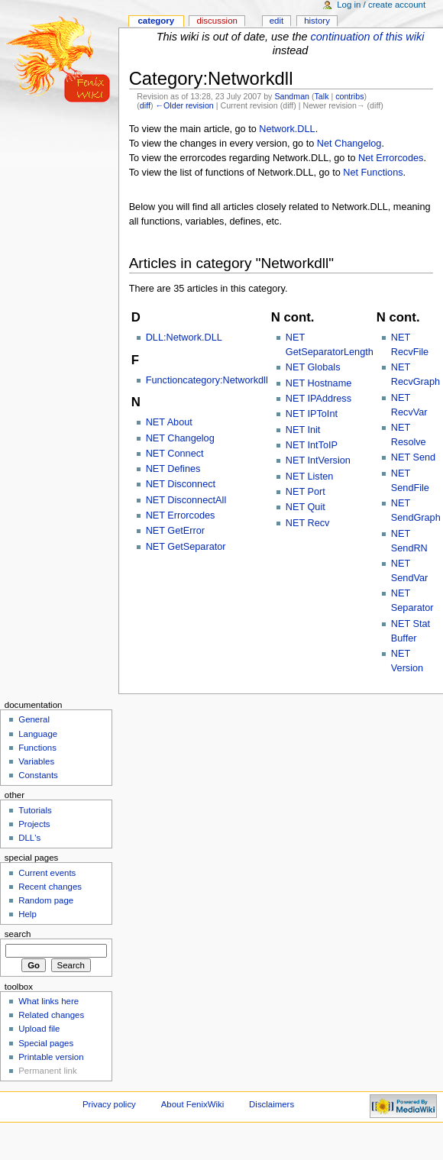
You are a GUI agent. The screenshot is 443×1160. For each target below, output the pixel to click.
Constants (38, 775)
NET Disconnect (180, 484)
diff (145, 105)
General (34, 719)
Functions (37, 747)
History (317, 20)
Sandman (291, 96)
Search (18, 934)
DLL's (29, 837)
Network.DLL (287, 129)
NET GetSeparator (186, 546)
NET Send (413, 457)
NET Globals (313, 367)
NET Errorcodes (180, 515)
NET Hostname (319, 383)
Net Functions (373, 172)
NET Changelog (180, 438)
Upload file (39, 1028)
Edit (276, 20)
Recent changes (50, 886)
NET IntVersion (318, 460)
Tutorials (35, 810)
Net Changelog (349, 143)
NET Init (303, 430)
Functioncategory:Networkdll (207, 380)
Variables (36, 761)
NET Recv (308, 523)
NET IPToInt (312, 414)
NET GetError (175, 530)
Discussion (216, 20)
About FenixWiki (193, 1104)
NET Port (305, 491)
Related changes (51, 1014)
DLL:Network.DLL (184, 337)
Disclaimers (271, 1104)
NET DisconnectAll (186, 500)
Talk (322, 96)
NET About (169, 422)
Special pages (45, 1043)
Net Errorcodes (390, 158)
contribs (349, 96)
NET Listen (310, 476)
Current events (47, 872)
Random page (45, 900)
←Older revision (184, 105)
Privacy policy (109, 1104)
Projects (34, 824)
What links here (48, 1001)
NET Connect (175, 453)
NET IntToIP (312, 445)
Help (27, 914)
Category (155, 20)
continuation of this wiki (368, 37)
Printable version (50, 1056)
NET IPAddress (318, 398)
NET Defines (173, 469)
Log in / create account (381, 4)
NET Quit (305, 507)
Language (37, 733)
